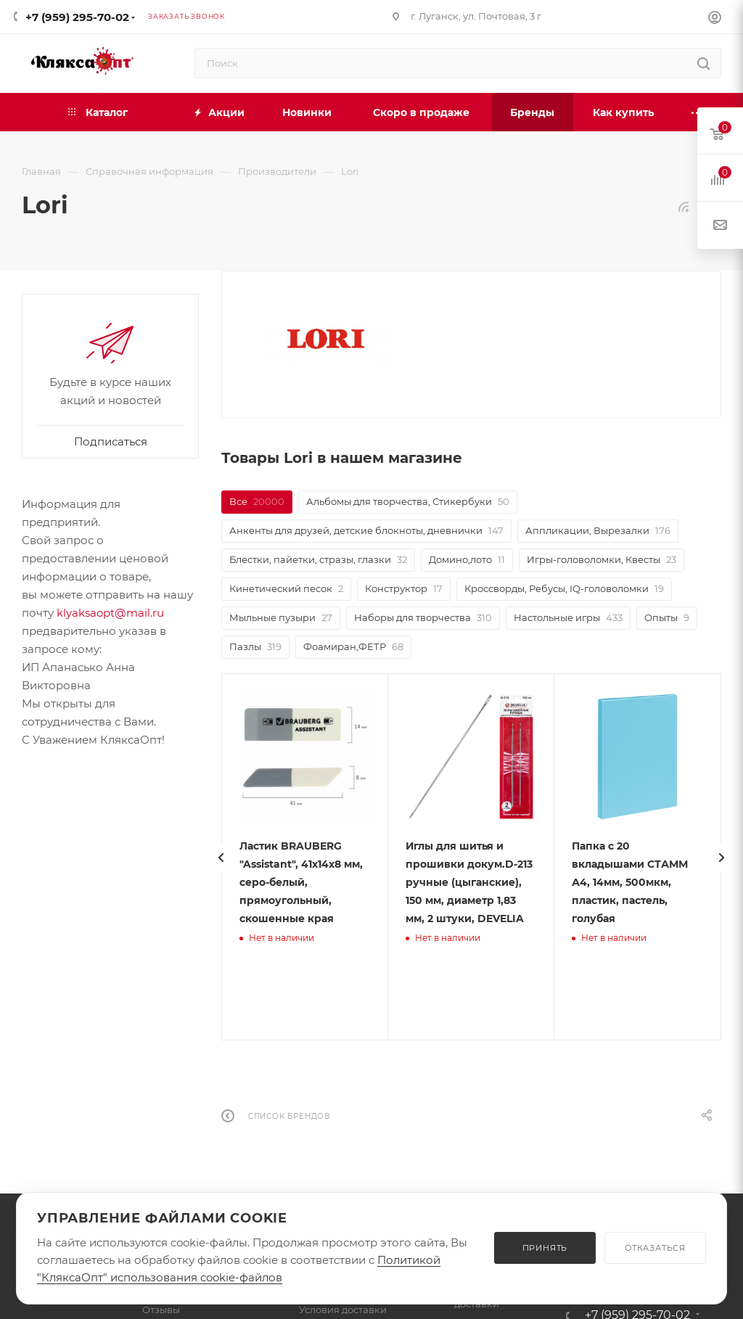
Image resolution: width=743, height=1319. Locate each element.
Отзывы (161, 1309)
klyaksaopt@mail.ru (110, 613)
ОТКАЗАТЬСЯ (655, 1248)
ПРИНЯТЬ (545, 1248)
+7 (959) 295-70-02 (77, 17)
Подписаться (110, 441)
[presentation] (238, 858)
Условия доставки (343, 1309)
